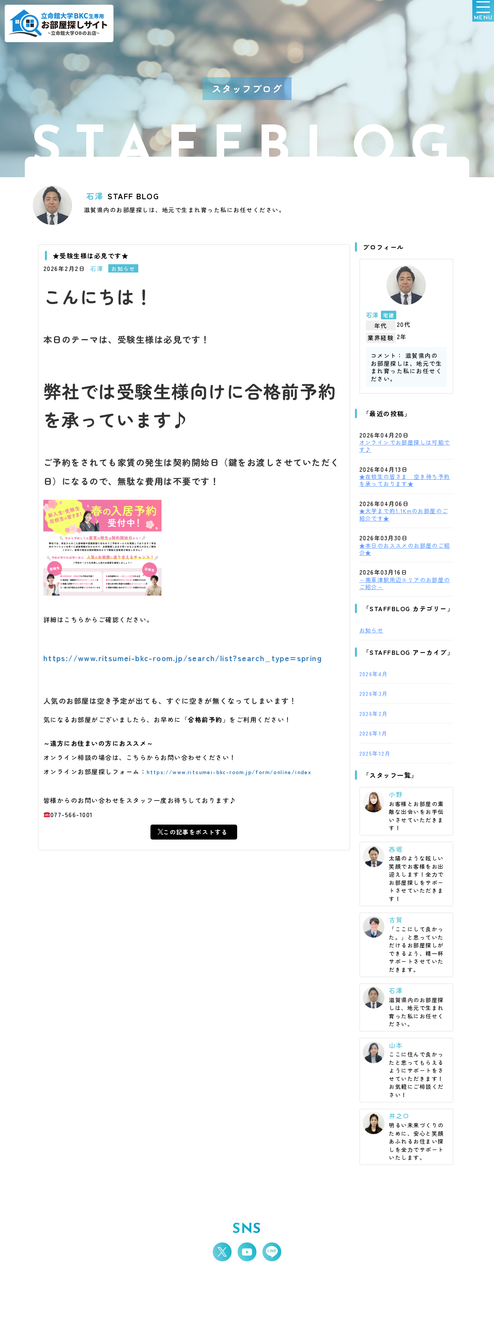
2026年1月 (374, 738)
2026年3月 (375, 698)
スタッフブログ (85, 166)
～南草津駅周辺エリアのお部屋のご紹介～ (404, 587)
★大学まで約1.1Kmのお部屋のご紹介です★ (403, 517)
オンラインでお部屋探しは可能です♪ (404, 446)
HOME (47, 166)
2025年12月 (376, 758)
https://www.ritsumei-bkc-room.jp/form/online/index (239, 771)
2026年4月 (375, 678)
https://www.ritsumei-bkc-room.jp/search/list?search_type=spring (192, 658)
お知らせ (124, 269)
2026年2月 (375, 718)
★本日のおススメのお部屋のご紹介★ (404, 552)
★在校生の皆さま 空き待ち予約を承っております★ (404, 481)
